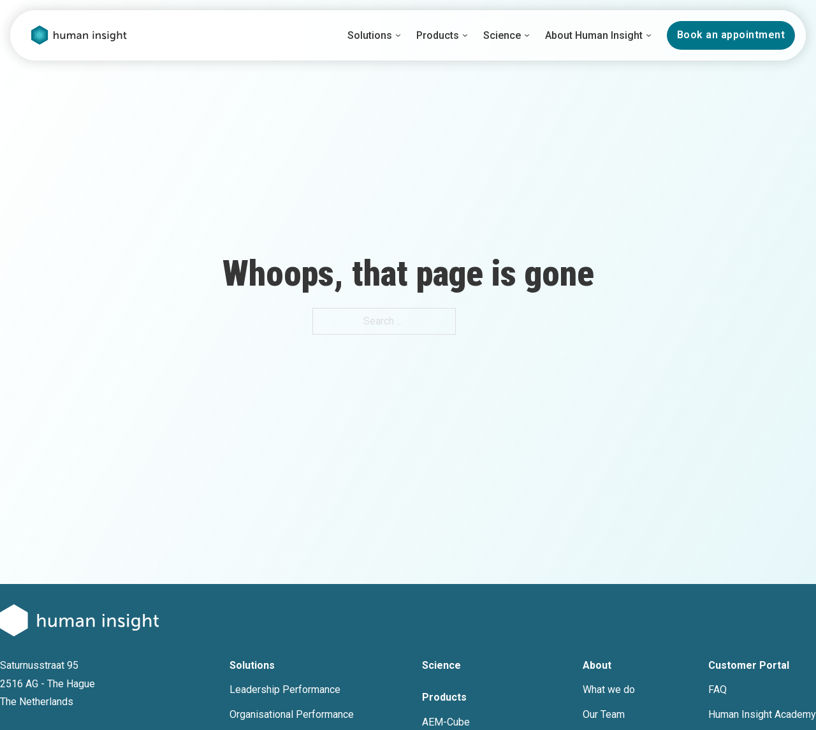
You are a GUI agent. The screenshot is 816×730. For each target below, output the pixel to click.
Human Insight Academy (762, 714)
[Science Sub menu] (527, 35)
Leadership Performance (284, 689)
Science (502, 35)
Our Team (604, 714)
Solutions (369, 35)
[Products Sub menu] (465, 35)
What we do (609, 689)
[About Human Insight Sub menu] (649, 35)
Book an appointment (731, 35)
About (597, 665)
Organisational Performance (291, 714)
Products (437, 35)
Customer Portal (748, 665)
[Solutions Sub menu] (398, 35)
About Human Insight (594, 35)
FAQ (717, 689)
